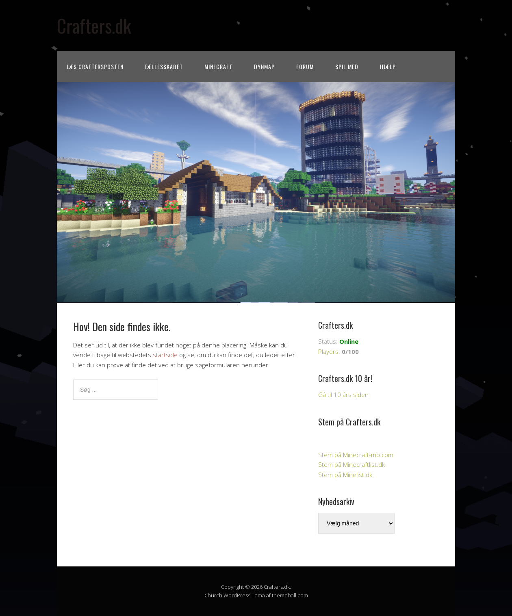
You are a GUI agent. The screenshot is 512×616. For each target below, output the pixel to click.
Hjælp (388, 66)
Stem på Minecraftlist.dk (351, 464)
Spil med (346, 66)
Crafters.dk (94, 25)
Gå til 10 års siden (343, 394)
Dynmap (264, 66)
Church (213, 595)
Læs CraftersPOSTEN (95, 66)
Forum (305, 66)
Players (328, 351)
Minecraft (218, 66)
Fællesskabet (164, 66)
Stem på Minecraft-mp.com (355, 455)
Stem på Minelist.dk (345, 475)
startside (165, 355)
